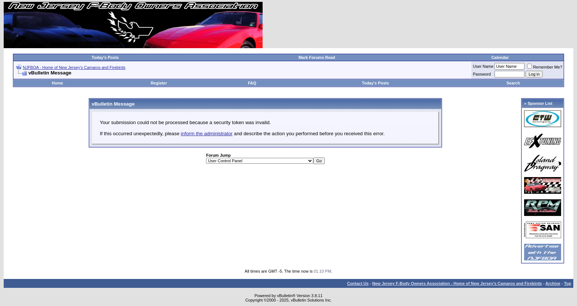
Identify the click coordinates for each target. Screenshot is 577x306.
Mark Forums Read (316, 57)
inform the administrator (207, 133)
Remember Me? (544, 67)
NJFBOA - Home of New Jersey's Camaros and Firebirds (74, 67)
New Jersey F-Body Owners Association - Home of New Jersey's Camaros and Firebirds (457, 283)
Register (159, 83)
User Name (483, 66)
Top (567, 283)
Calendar (500, 57)
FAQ (252, 83)
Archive (553, 283)
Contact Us (357, 283)
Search (513, 83)
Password (482, 74)
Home (57, 83)
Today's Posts (105, 57)
